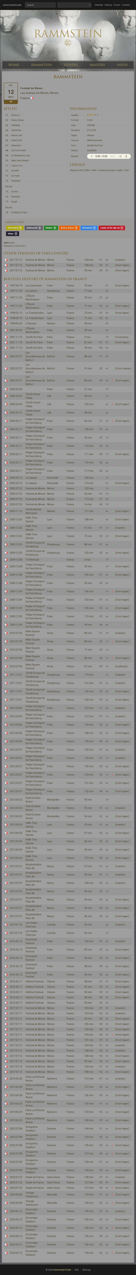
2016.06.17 (16, 981)
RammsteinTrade (62, 1269)
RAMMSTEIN (41, 65)
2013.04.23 (16, 799)
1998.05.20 (16, 323)
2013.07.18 (16, 924)
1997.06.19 (16, 285)
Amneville (52, 477)
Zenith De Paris (34, 337)
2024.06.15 (16, 1211)
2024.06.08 (16, 1194)
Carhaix (51, 924)
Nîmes (50, 259)
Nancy (50, 866)
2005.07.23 (16, 488)
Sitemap (86, 1270)
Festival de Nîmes (35, 259)
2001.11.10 (16, 337)
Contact (126, 5)
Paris (50, 285)
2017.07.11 (16, 1008)
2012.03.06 (16, 708)
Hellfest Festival (34, 981)
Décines (51, 1128)
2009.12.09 (16, 591)
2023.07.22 (16, 1177)
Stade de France (35, 1177)
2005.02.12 (16, 477)
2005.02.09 (16, 396)
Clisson (51, 981)
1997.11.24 (16, 290)
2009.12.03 (16, 544)
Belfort (51, 356)
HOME (13, 65)
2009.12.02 (16, 519)
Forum (117, 5)
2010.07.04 (16, 633)
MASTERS (97, 65)
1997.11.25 (16, 297)
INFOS (122, 65)
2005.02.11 (16, 421)
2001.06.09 (16, 330)
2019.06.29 (16, 1103)
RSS (77, 1270)
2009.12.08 (16, 559)
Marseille (52, 1194)
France (70, 259)
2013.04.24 (16, 824)
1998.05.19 (16, 312)
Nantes (51, 323)
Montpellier (53, 799)
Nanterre (52, 1078)
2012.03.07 (16, 749)
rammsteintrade (12, 5)
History (108, 5)
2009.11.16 (16, 511)
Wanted (99, 5)
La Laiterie (31, 290)
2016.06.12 (16, 941)
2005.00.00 (16, 389)
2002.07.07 (16, 356)
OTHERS (71, 65)
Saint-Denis (53, 1177)
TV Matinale (32, 559)
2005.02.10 (16, 412)
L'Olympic (31, 323)
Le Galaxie (31, 477)
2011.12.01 (16, 674)
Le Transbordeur (35, 312)
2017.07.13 (16, 1066)
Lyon (49, 312)
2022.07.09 (16, 1162)
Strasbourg (53, 290)
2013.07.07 (16, 866)
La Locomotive (34, 285)
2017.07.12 (16, 259)
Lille (49, 396)
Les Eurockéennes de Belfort (35, 356)
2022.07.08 (16, 1128)
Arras (50, 633)
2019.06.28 (16, 1078)
